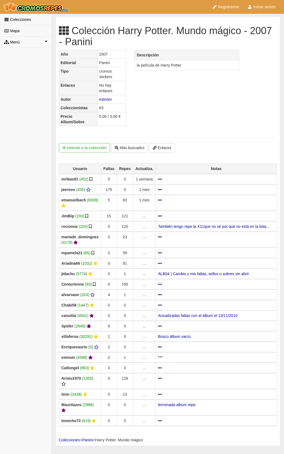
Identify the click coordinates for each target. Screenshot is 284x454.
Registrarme (225, 7)
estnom (105, 99)
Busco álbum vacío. (175, 336)
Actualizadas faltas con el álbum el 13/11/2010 (197, 315)
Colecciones (17, 19)
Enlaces (162, 148)
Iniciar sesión (261, 7)
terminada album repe (176, 405)
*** (160, 357)
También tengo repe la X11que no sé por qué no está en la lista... (213, 226)
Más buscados (129, 148)
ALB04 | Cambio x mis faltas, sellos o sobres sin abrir (203, 274)
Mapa (12, 31)
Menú (25, 41)
